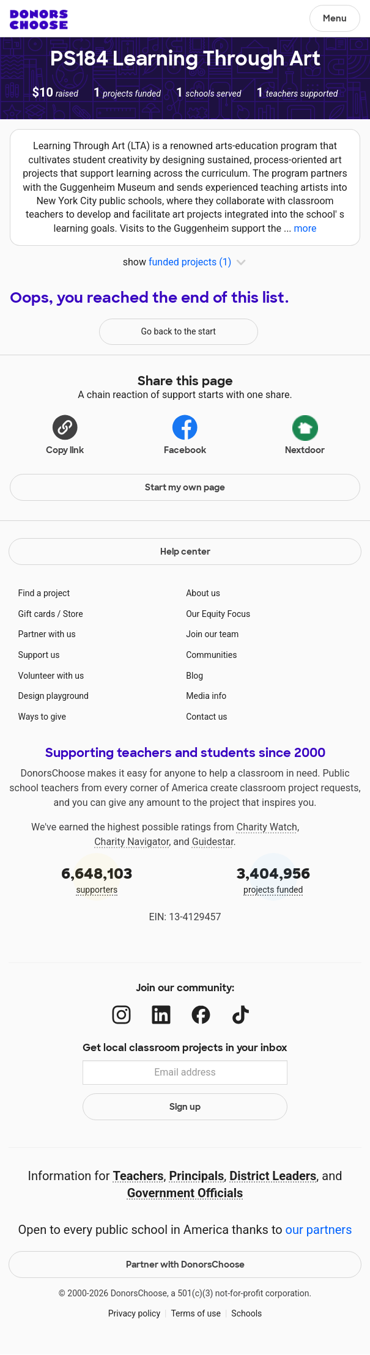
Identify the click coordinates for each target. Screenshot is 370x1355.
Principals (196, 1176)
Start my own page (185, 487)
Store (73, 614)
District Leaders (272, 1176)
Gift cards (37, 614)
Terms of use (196, 1313)
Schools (246, 1313)
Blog (194, 676)
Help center (185, 551)
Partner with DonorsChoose (185, 1264)
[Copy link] (65, 433)
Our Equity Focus (218, 614)
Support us (39, 655)
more (305, 228)
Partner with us (47, 634)
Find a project (44, 593)
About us (203, 593)
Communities (211, 655)
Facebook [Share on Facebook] (185, 433)
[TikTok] (240, 1014)
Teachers (138, 1176)
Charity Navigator (131, 841)
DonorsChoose (39, 19)
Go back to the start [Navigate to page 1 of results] (178, 331)
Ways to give (42, 717)
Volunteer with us (51, 676)
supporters (97, 879)
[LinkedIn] (161, 1014)
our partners (319, 1229)
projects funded (273, 879)
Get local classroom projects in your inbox (185, 1047)
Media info (206, 696)
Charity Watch (267, 827)
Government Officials (185, 1193)
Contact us (206, 717)
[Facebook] (200, 1014)
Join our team (212, 634)
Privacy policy (134, 1313)
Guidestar (213, 841)
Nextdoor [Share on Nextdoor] (305, 433)
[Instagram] (121, 1014)
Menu (335, 18)
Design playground (53, 696)
